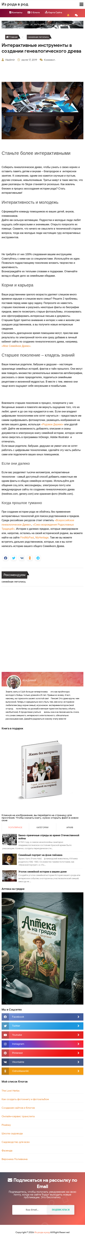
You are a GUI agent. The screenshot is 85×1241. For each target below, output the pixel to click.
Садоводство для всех (16, 1142)
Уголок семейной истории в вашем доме (42, 871)
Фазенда (7, 1150)
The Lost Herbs (11, 1090)
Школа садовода (12, 1133)
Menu (78, 4)
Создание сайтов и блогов (18, 1107)
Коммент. (50, 59)
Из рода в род (42, 1232)
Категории (42, 827)
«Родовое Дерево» (52, 424)
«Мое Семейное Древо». (16, 346)
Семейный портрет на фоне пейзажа (40, 855)
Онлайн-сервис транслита (18, 1116)
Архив (69, 827)
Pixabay (6, 1125)
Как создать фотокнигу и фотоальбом (25, 1099)
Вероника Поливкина (15, 1159)
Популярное (15, 827)
